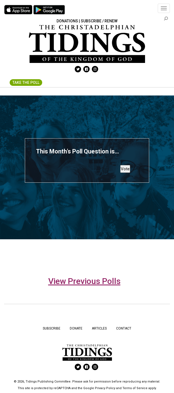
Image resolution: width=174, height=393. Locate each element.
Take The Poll (25, 82)
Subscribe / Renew (99, 21)
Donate (76, 328)
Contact (123, 328)
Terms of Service (135, 388)
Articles (99, 328)
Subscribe (51, 328)
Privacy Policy (105, 388)
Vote (125, 168)
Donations (67, 21)
